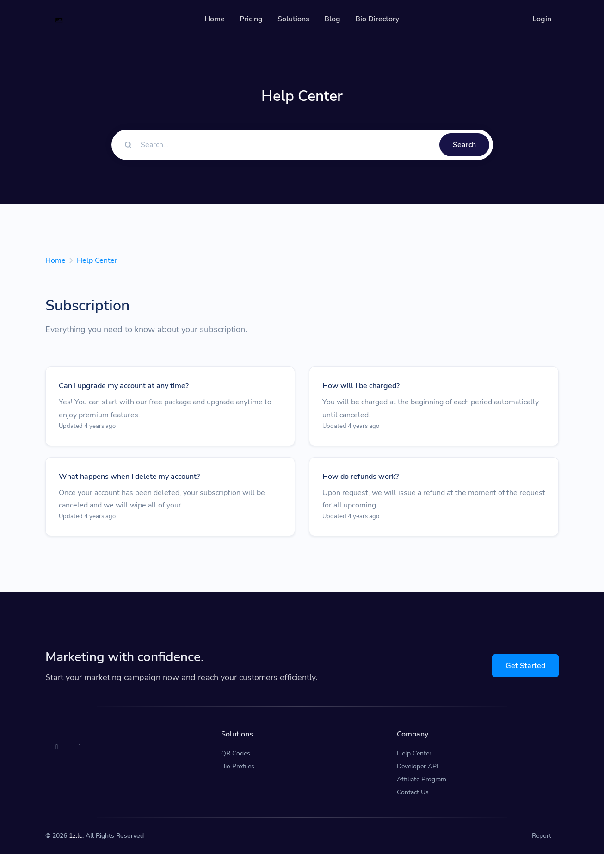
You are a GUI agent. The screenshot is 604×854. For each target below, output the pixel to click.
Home (214, 19)
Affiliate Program (421, 779)
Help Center (97, 260)
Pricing (251, 19)
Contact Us (413, 792)
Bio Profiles (237, 766)
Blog (332, 19)
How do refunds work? (360, 476)
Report (541, 835)
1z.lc (75, 835)
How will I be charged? (361, 386)
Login (541, 19)
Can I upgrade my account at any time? (124, 386)
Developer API (417, 766)
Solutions (293, 19)
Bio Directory (377, 19)
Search (464, 145)
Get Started (525, 666)
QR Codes (235, 753)
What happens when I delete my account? (129, 476)
